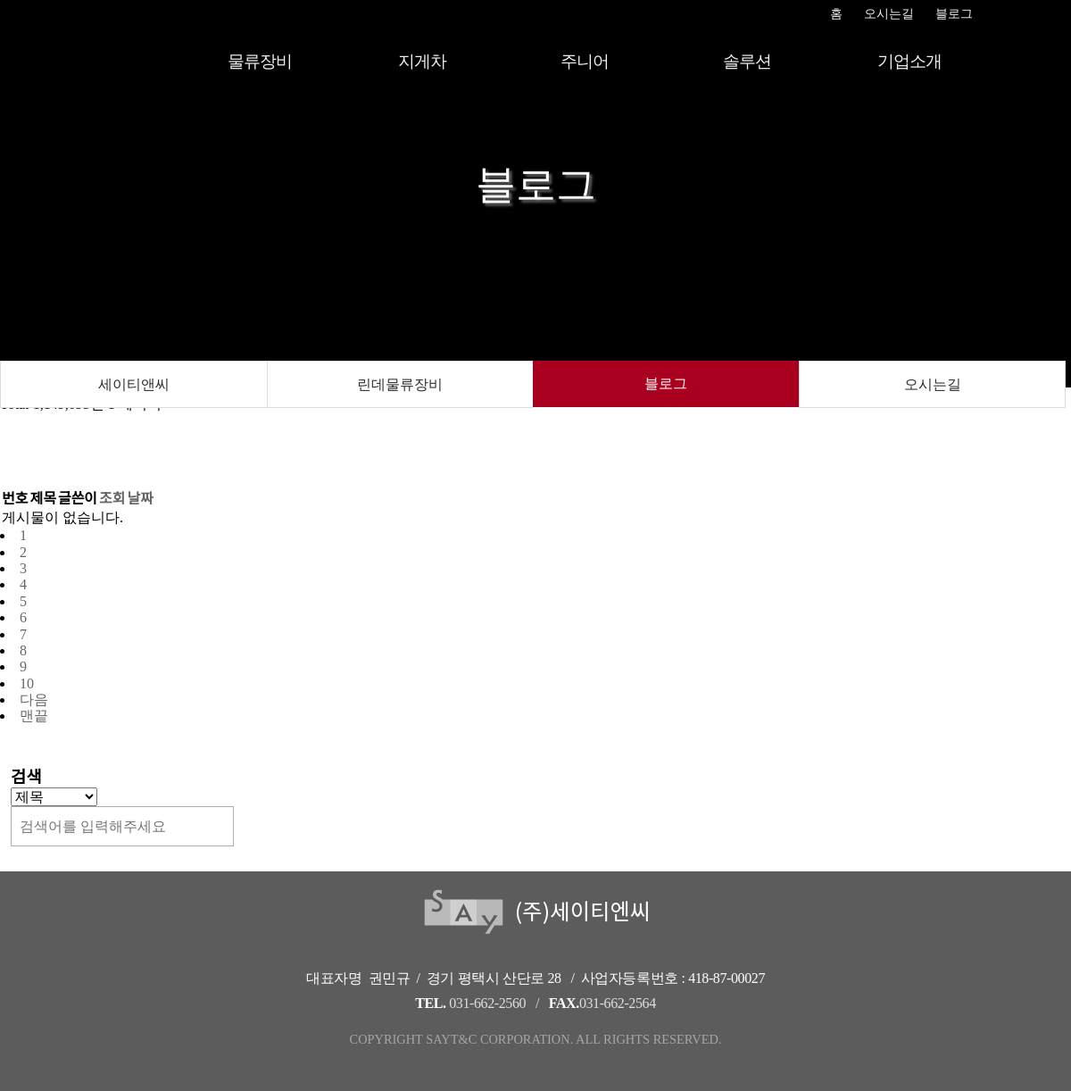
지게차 (421, 61)
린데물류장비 (400, 384)
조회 (112, 498)
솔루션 (746, 61)
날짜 (141, 498)
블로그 (954, 13)
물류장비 (259, 61)
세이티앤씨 (134, 384)
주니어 (584, 61)
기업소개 (909, 61)
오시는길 (889, 13)
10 (27, 683)
